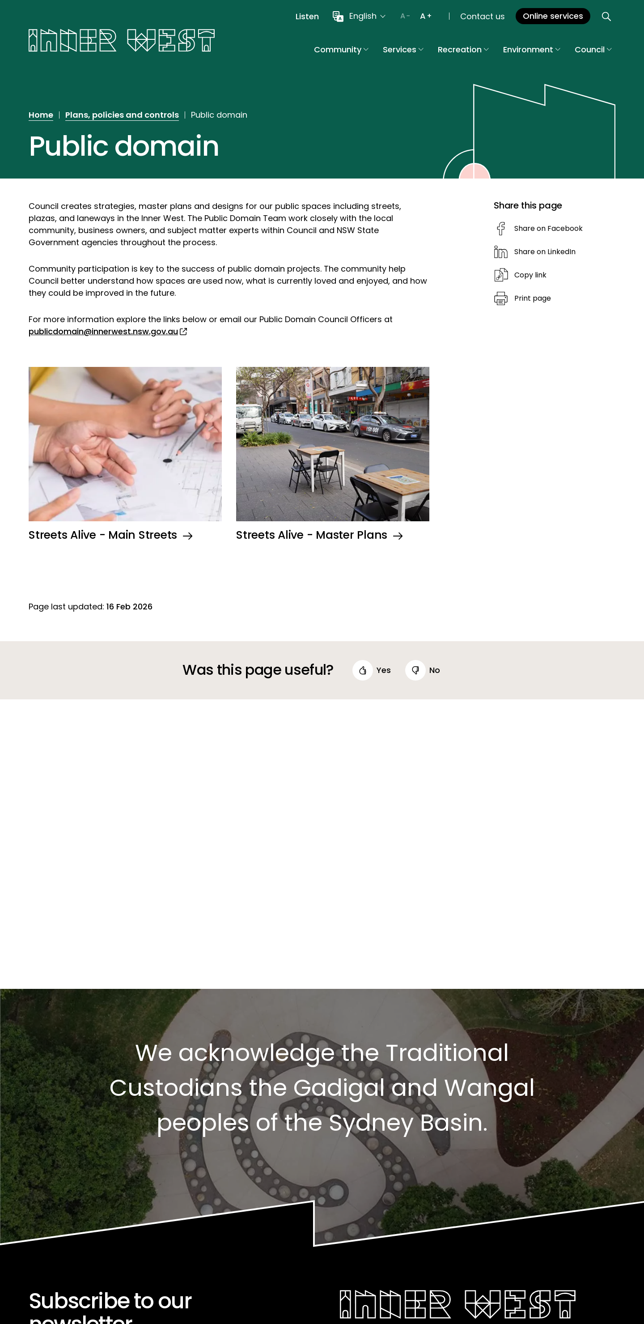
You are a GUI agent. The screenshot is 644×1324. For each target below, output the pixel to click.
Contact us (482, 16)
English (363, 15)
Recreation (463, 49)
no (434, 670)
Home (41, 114)
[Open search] (606, 16)
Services (403, 49)
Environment (531, 49)
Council (593, 49)
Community (341, 49)
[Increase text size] (426, 16)
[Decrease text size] (405, 16)
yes (384, 670)
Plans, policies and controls (122, 114)
